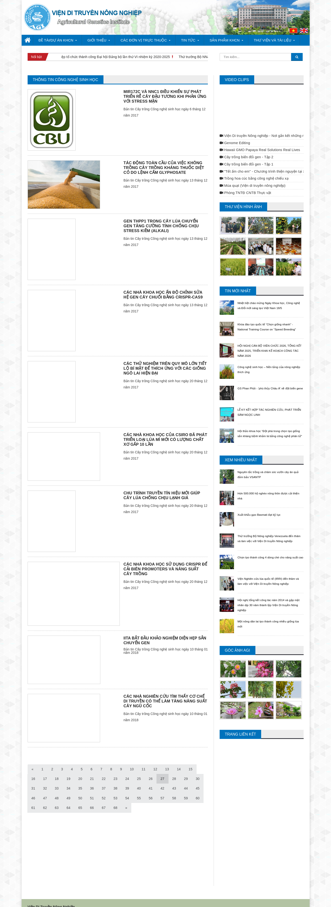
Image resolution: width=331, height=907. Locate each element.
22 (91, 770)
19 (57, 770)
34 (57, 780)
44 (173, 780)
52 (91, 790)
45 (185, 780)
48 (45, 790)
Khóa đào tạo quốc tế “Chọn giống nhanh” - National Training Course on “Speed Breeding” (270, 321)
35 (68, 780)
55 (126, 790)
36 (80, 780)
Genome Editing (234, 134)
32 (33, 780)
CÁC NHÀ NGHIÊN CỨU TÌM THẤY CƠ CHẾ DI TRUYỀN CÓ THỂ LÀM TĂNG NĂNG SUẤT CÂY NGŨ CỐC (165, 693)
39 (115, 780)
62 (33, 799)
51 (80, 790)
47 (33, 790)
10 (131, 761)
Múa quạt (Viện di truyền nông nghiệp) (252, 177)
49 (57, 790)
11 (143, 761)
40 (126, 780)
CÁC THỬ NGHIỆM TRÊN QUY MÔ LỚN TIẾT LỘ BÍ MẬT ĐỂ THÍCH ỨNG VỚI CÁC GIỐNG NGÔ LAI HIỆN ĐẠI (164, 360)
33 (45, 780)
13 (166, 761)
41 (138, 780)
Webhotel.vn (118, 898)
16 (201, 761)
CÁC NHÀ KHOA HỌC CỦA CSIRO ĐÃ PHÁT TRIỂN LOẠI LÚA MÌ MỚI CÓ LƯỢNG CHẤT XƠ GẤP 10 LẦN (165, 431)
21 (80, 770)
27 (150, 770)
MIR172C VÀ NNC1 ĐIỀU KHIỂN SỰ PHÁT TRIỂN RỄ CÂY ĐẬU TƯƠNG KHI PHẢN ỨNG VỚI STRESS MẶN (164, 88)
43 (161, 780)
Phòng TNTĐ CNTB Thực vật (245, 184)
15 (190, 761)
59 (173, 790)
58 (161, 790)
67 (91, 799)
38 (103, 780)
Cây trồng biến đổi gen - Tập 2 (246, 149)
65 (68, 799)
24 (115, 770)
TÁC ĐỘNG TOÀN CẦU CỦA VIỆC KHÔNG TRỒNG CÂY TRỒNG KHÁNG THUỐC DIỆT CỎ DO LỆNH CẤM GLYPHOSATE (163, 159)
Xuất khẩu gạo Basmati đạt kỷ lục (263, 506)
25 (126, 770)
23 (103, 770)
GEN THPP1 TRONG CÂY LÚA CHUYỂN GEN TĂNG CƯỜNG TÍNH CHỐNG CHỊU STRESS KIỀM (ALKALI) (165, 217)
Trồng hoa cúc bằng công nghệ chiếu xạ (253, 170)
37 (91, 780)
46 (197, 780)
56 (138, 790)
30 (185, 770)
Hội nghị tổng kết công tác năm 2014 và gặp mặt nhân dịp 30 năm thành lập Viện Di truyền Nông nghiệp (270, 596)
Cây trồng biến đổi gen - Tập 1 (246, 156)
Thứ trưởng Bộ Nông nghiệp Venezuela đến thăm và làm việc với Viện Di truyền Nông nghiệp (270, 532)
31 (197, 770)
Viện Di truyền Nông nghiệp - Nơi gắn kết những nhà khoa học (271, 127)
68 (103, 799)
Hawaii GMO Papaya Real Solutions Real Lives (259, 141)
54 (115, 790)
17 (33, 770)
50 (68, 790)
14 (178, 761)
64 (57, 799)
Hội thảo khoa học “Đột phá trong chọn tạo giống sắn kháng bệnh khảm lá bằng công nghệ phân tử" (269, 427)
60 (185, 790)
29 (173, 770)
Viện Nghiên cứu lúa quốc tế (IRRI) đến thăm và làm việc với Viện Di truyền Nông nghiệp (269, 575)
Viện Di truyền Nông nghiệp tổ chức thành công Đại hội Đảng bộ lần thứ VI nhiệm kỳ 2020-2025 (96, 57)
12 (155, 761)
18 (45, 770)
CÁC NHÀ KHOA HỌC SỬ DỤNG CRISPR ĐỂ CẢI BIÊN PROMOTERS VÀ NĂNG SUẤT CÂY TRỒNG (165, 561)
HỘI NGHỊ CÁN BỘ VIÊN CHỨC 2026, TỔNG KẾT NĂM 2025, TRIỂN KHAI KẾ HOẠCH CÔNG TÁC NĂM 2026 (267, 342)
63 (45, 799)
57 (150, 790)
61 (197, 790)
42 (150, 780)
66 (80, 799)
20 (68, 770)
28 (161, 770)
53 (103, 790)
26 (138, 770)
